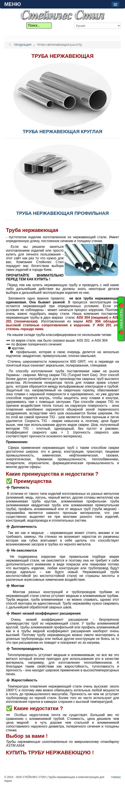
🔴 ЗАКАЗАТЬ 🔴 (121, 319)
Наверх (116, 777)
